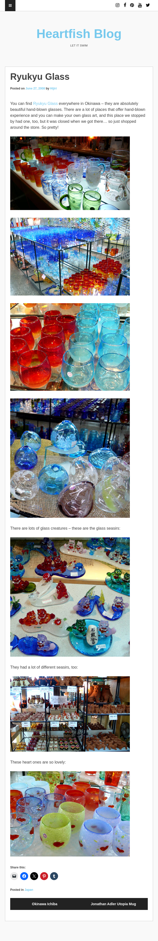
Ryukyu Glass (45, 103)
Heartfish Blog (79, 34)
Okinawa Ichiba (44, 904)
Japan (28, 890)
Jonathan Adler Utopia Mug (113, 904)
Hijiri (53, 88)
